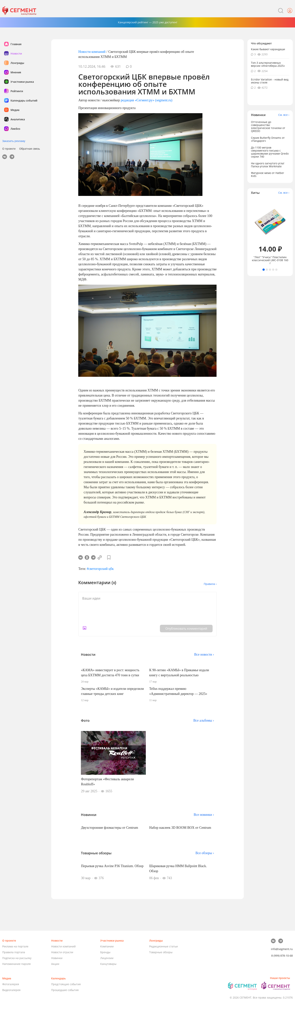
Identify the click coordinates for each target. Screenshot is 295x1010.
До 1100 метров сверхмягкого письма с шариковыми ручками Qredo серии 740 (270, 152)
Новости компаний (91, 52)
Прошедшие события (65, 990)
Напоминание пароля (16, 964)
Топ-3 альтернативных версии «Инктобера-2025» (268, 64)
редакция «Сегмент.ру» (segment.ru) (146, 100)
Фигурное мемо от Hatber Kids (267, 174)
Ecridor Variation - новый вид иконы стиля (269, 81)
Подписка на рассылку (16, 958)
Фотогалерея (10, 984)
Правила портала (13, 952)
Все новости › (204, 654)
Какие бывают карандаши (268, 49)
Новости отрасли (62, 952)
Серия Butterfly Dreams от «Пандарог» (268, 139)
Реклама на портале (15, 946)
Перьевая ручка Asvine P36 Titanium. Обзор (112, 866)
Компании (107, 946)
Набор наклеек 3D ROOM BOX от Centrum (180, 828)
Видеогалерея (11, 990)
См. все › (283, 114)
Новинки (56, 958)
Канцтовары (108, 964)
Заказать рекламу (13, 141)
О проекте (9, 148)
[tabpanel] (270, 231)
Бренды (105, 952)
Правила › (210, 584)
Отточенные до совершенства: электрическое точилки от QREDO (268, 126)
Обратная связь (29, 148)
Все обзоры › (204, 853)
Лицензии (106, 958)
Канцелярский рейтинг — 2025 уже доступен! (147, 22)
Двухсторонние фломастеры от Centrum (109, 828)
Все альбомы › (203, 720)
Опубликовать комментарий (186, 628)
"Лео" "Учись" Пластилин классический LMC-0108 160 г (270, 260)
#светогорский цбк (100, 569)
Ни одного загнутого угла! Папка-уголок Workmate (267, 165)
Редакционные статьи (163, 946)
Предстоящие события (66, 984)
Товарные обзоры (161, 952)
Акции (55, 964)
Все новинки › (204, 815)
